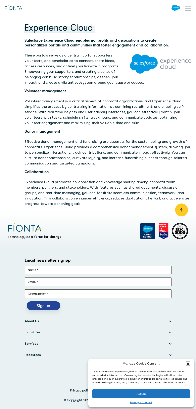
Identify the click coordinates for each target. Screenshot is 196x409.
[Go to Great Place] (163, 231)
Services (31, 343)
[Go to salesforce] (147, 231)
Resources (33, 355)
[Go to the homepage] (13, 8)
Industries (32, 332)
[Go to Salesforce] (176, 8)
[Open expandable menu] (188, 8)
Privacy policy (80, 390)
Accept (141, 393)
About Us (32, 321)
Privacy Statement (141, 402)
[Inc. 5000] (180, 231)
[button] (188, 364)
